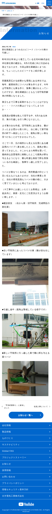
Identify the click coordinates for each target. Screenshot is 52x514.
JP (38, 3)
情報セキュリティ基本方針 (15, 489)
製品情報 (6, 432)
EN (43, 3)
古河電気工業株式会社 (13, 496)
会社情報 (6, 425)
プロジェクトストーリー (14, 457)
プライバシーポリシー (13, 483)
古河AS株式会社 (9, 3)
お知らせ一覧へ (25, 415)
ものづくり (7, 438)
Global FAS (8, 451)
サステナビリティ (11, 444)
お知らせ (6, 464)
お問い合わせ (8, 477)
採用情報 (6, 470)
